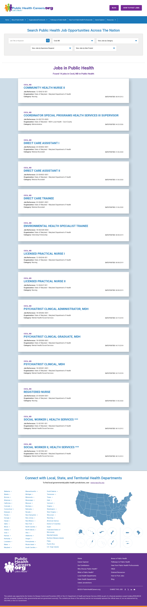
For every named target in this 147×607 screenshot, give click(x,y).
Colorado (7, 506)
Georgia (6, 518)
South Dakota (51, 491)
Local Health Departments (87, 576)
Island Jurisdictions (85, 583)
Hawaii (6, 521)
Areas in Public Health (119, 558)
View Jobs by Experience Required (43, 48)
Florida (6, 515)
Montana (28, 506)
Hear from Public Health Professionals (80, 20)
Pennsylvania (30, 541)
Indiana (6, 530)
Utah (48, 500)
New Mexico (30, 521)
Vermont (50, 503)
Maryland (7, 547)
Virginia (49, 506)
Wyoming (50, 518)
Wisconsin (50, 515)
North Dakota (30, 530)
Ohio (27, 533)
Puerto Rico (51, 544)
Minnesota (29, 497)
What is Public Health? (86, 572)
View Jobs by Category (105, 41)
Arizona (6, 497)
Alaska (6, 494)
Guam (49, 527)
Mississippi (29, 500)
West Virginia (51, 512)
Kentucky (7, 538)
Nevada (28, 512)
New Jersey (29, 518)
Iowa (5, 533)
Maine (6, 544)
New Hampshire (31, 515)
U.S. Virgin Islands (53, 547)
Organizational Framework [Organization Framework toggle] (37, 20)
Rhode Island (30, 544)
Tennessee (50, 494)
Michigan (28, 494)
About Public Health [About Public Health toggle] (18, 20)
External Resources (118, 572)
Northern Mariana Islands (55, 538)
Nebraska (29, 509)
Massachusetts (31, 491)
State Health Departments (87, 579)
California (7, 503)
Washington (51, 509)
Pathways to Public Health (58, 20)
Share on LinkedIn (131, 589)
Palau (49, 541)
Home (7, 20)
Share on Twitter (128, 589)
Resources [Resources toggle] (110, 20)
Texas (49, 497)
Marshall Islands (52, 535)
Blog (114, 8)
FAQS (113, 569)
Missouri (28, 503)
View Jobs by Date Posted (84, 48)
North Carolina (30, 527)
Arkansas (7, 500)
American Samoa (53, 521)
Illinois (6, 527)
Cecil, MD (57, 41)
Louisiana (7, 541)
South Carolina (30, 547)
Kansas (6, 536)
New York (29, 524)
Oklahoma (29, 536)
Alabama (7, 491)
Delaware (7, 512)
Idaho (6, 524)
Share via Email (134, 589)
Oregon (28, 538)
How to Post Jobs (131, 8)
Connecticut (8, 509)
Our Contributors (83, 565)
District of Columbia (53, 524)
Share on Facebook (125, 589)
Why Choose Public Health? (87, 569)
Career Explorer (100, 20)
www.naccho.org (97, 483)
